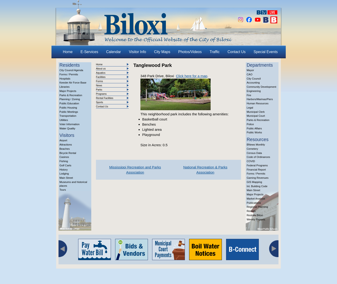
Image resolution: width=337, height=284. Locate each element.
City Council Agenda (71, 70)
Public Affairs (254, 128)
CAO (249, 74)
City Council (254, 78)
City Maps (162, 52)
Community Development (261, 86)
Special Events (265, 52)
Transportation (67, 115)
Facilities (101, 77)
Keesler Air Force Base (72, 82)
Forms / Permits (68, 74)
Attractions (65, 144)
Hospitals (64, 78)
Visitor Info (137, 52)
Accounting (253, 82)
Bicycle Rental (67, 153)
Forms (99, 81)
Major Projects (67, 91)
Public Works (254, 132)
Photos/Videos (190, 52)
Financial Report (256, 169)
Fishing (63, 161)
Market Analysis (256, 198)
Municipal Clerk (256, 111)
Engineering (254, 91)
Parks (99, 89)
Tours (62, 189)
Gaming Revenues (257, 177)
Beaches (64, 148)
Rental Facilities (104, 98)
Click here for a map (191, 76)
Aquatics (100, 72)
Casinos (64, 157)
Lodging (64, 173)
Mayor (250, 70)
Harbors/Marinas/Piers (260, 99)
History (63, 169)
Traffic (215, 52)
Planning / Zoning (69, 99)
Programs (101, 93)
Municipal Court (256, 115)
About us (101, 68)
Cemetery (252, 148)
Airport (63, 140)
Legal (250, 107)
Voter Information (69, 124)
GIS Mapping (254, 182)
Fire (249, 95)
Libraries (64, 86)
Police (250, 124)
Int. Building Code (257, 186)
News (99, 85)
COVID (251, 161)
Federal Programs (257, 165)
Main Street (66, 177)
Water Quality (67, 128)
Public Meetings (68, 111)
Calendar (113, 52)
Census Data (254, 153)
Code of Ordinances (258, 157)
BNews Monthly (256, 144)
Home (68, 52)
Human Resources (257, 103)
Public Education (69, 103)
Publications (254, 202)
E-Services (89, 52)
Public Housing (68, 107)
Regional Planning (257, 206)
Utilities (63, 120)
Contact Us (236, 52)
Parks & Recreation (70, 95)
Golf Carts (65, 165)
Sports (99, 102)
